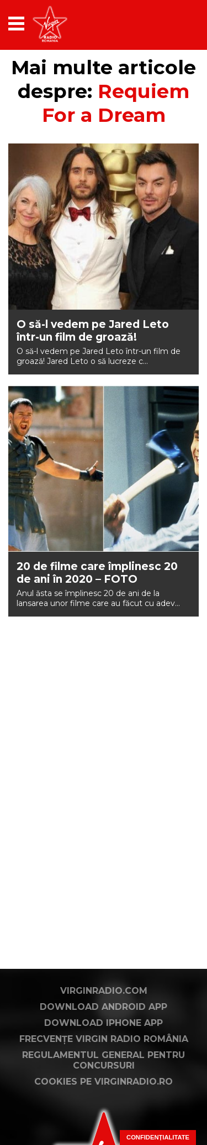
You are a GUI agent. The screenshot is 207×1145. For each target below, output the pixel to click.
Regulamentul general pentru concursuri (103, 1060)
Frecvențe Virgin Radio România (103, 1039)
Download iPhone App (103, 1023)
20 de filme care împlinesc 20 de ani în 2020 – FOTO (97, 573)
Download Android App (103, 1007)
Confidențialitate (157, 1137)
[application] (171, 23)
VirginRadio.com (103, 990)
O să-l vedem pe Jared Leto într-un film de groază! (93, 330)
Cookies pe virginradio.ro (103, 1081)
